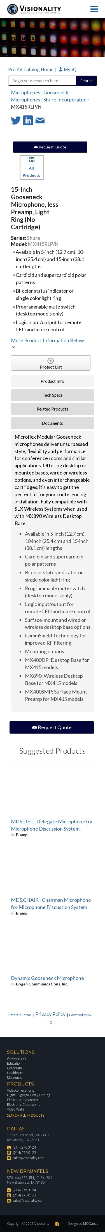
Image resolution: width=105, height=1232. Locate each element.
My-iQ (67, 69)
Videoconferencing (20, 1090)
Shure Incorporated (65, 99)
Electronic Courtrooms (23, 1104)
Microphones (25, 92)
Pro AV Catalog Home (31, 69)
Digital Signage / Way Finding (28, 1095)
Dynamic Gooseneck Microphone (47, 978)
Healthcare (15, 1072)
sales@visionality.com (29, 1158)
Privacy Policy (50, 1014)
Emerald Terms (20, 1015)
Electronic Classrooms (23, 1099)
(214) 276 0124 (24, 1147)
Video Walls (15, 1109)
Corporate (14, 1068)
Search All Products (25, 1115)
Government (16, 1058)
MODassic (90, 1223)
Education (14, 1063)
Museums (14, 1077)
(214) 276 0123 (24, 1152)
